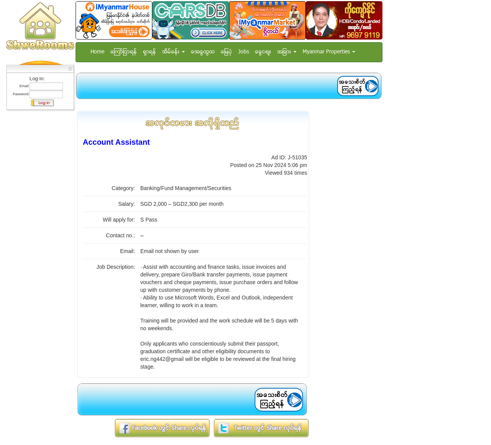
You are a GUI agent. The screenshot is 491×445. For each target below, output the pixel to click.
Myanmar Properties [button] (329, 52)
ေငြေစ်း (263, 52)
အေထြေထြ (203, 52)
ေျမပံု (226, 52)
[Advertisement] (38, 228)
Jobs (243, 52)
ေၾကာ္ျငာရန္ (123, 52)
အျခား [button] (287, 52)
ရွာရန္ (149, 52)
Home (97, 52)
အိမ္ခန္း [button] (173, 52)
